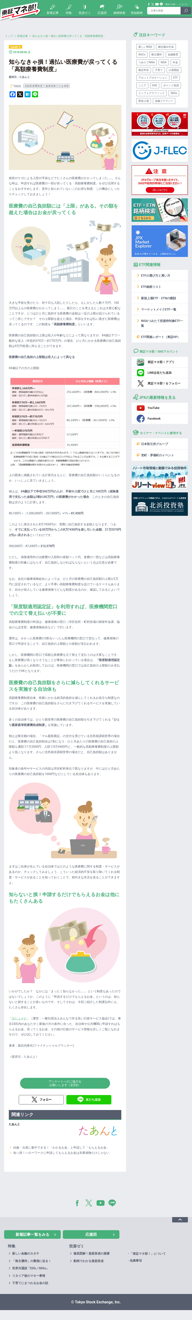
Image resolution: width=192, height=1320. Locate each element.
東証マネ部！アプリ (161, 362)
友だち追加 (93, 1099)
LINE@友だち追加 (160, 372)
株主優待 (156, 54)
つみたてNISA (146, 62)
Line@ (161, 4)
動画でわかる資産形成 (89, 1261)
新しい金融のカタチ (25, 1253)
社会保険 (63, 85)
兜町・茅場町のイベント (157, 455)
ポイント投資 (171, 85)
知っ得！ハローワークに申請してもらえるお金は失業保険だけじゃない (61, 1153)
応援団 (102, 13)
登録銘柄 (137, 13)
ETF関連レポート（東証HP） (160, 337)
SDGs (174, 93)
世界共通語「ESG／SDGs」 (30, 1268)
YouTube (157, 4)
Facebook (149, 4)
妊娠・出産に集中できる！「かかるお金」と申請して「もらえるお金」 (61, 1147)
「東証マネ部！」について (175, 4)
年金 (175, 62)
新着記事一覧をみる (32, 1234)
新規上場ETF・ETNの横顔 (158, 298)
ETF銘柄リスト (151, 287)
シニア (142, 85)
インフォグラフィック (151, 93)
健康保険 (50, 85)
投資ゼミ (85, 13)
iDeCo (141, 54)
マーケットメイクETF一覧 (158, 309)
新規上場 (143, 100)
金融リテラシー (164, 100)
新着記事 (53, 13)
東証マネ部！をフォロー (164, 383)
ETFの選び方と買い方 (155, 275)
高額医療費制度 (33, 85)
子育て (159, 69)
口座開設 (174, 69)
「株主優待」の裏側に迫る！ (31, 1261)
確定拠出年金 (166, 46)
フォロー (46, 1099)
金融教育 (173, 54)
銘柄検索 (119, 13)
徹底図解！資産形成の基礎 (92, 1253)
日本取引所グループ (154, 444)
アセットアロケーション (152, 77)
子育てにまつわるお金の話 (30, 1283)
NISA (163, 62)
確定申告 (143, 69)
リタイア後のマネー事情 (28, 1276)
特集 (69, 13)
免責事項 (136, 1260)
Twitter (153, 4)
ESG (154, 85)
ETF (175, 77)
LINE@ (113, 1204)
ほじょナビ (19, 1018)
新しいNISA (145, 46)
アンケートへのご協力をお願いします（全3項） (65, 1083)
